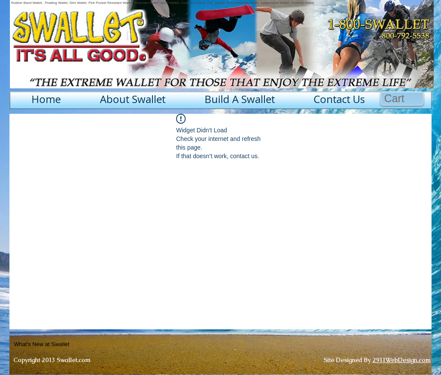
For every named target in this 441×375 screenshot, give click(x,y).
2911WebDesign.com (402, 360)
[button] (402, 98)
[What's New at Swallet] (63, 344)
